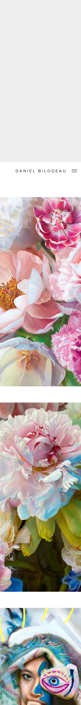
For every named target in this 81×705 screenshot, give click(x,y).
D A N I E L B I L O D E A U (41, 171)
